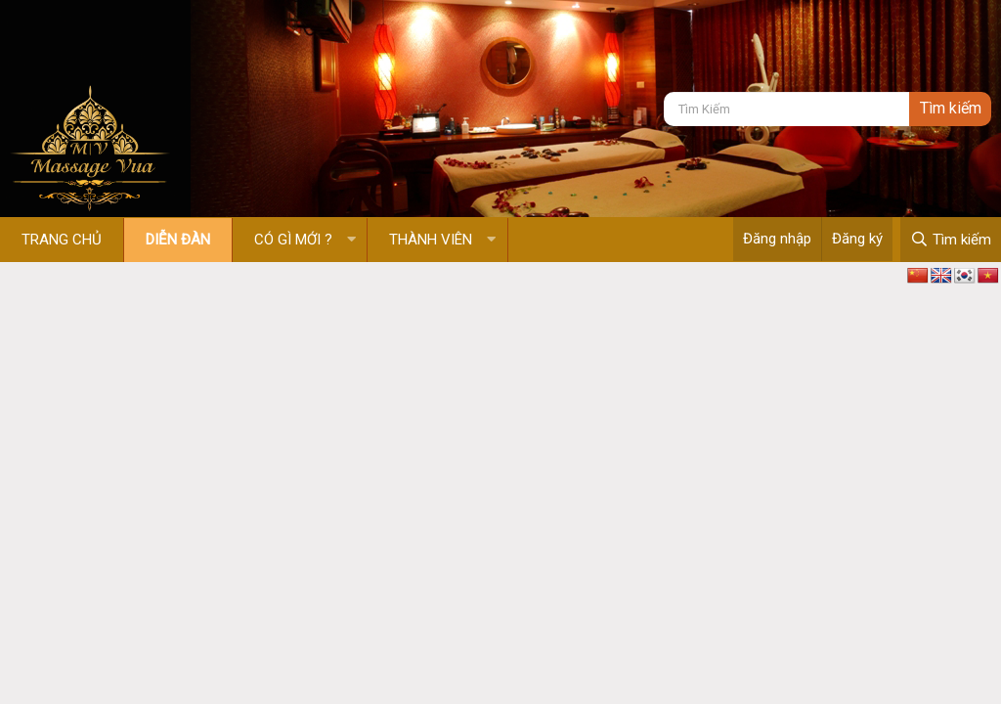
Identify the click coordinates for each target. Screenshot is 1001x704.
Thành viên (430, 239)
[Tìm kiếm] (786, 109)
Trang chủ (62, 239)
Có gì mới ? (293, 239)
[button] (351, 240)
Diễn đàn (178, 239)
